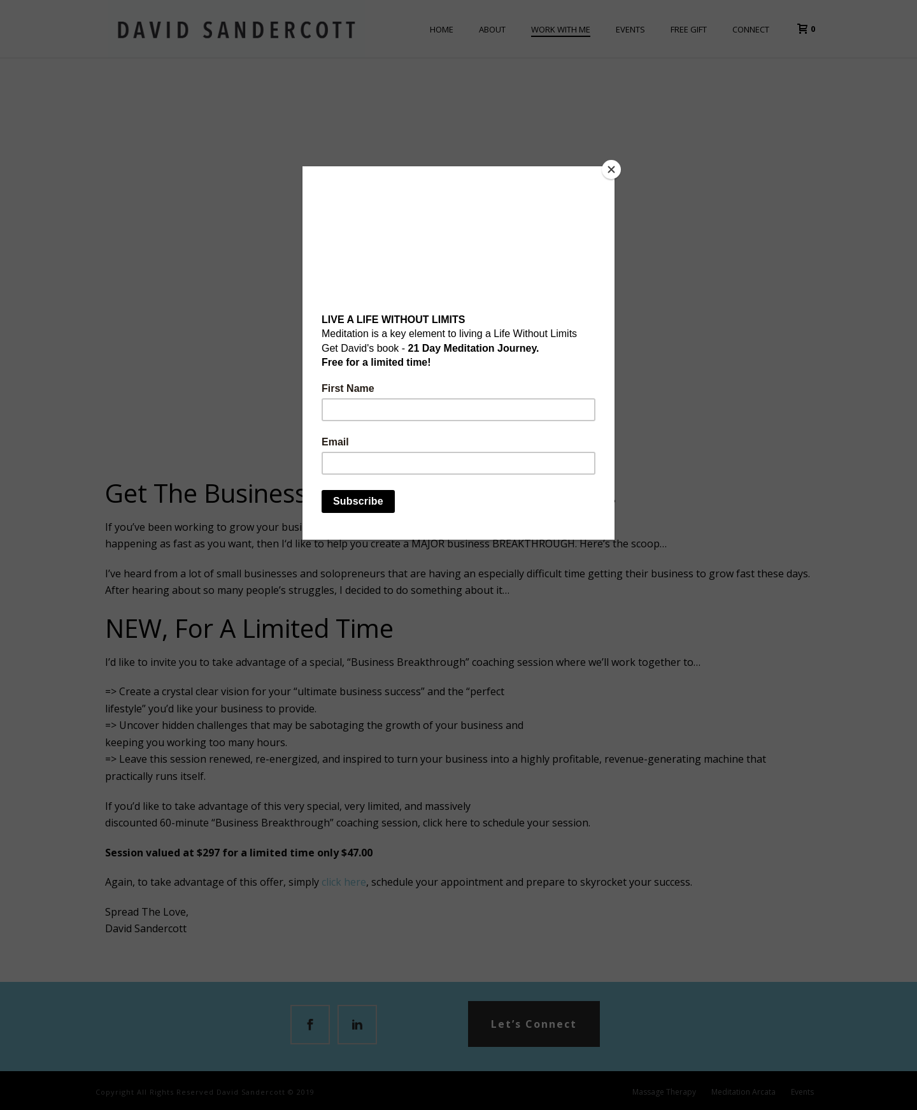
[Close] (611, 169)
